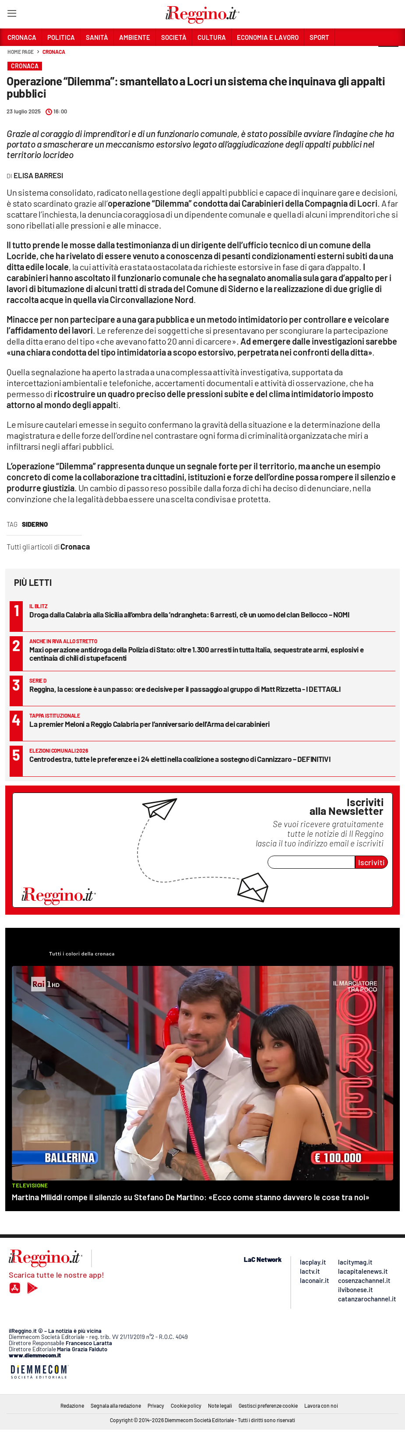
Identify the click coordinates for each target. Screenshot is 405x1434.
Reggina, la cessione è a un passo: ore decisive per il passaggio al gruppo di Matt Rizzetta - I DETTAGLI (185, 688)
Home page (20, 52)
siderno (35, 524)
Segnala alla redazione (116, 1405)
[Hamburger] (12, 15)
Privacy (156, 1405)
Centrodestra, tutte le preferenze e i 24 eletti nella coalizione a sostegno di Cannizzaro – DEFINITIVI (179, 758)
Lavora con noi (321, 1405)
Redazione (72, 1405)
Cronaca (53, 52)
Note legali (220, 1405)
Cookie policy (186, 1405)
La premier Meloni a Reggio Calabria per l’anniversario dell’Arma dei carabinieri (149, 723)
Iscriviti (371, 862)
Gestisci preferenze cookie (268, 1405)
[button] (388, 56)
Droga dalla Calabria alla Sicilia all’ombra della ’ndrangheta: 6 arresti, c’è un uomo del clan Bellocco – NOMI (189, 614)
